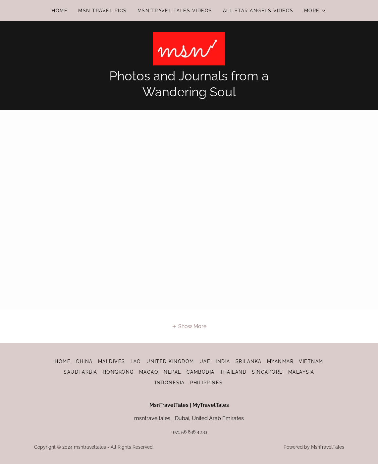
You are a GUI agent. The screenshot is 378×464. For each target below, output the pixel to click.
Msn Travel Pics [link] (102, 10)
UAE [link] (205, 361)
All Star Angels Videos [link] (258, 10)
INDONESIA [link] (170, 382)
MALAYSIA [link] (301, 372)
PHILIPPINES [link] (206, 382)
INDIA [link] (223, 361)
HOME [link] (60, 10)
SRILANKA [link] (249, 361)
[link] (189, 48)
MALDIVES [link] (111, 361)
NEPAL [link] (172, 372)
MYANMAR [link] (280, 361)
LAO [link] (136, 361)
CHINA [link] (84, 361)
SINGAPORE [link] (267, 372)
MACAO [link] (149, 372)
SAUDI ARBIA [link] (80, 372)
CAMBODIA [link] (201, 372)
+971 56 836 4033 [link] (189, 431)
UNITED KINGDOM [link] (170, 361)
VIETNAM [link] (311, 361)
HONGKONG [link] (118, 372)
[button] (315, 11)
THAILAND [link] (233, 372)
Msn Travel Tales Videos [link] (174, 10)
